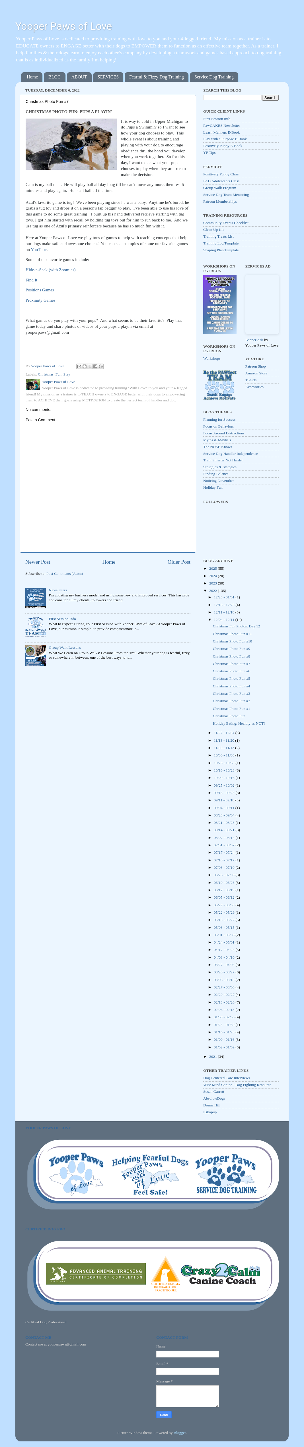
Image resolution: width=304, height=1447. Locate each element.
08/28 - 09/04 (224, 815)
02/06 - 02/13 (224, 1009)
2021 (213, 1056)
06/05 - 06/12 (224, 897)
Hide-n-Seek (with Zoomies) (51, 270)
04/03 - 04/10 (224, 957)
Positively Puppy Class (221, 174)
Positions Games (40, 290)
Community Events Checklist (225, 223)
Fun (58, 374)
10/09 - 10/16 (224, 778)
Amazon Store (256, 373)
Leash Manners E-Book (221, 132)
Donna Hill (211, 1105)
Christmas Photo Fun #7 (231, 664)
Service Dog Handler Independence (230, 453)
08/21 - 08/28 (224, 822)
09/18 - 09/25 (224, 793)
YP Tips (209, 152)
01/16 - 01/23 (224, 1032)
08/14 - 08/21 (224, 830)
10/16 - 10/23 (224, 770)
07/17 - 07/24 (224, 852)
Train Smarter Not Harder (223, 460)
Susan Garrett (213, 1091)
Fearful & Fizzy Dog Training (156, 76)
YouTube (39, 249)
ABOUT (79, 76)
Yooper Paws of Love (63, 26)
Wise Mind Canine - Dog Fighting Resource (237, 1085)
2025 (213, 568)
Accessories (254, 387)
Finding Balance (216, 474)
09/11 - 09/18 (224, 800)
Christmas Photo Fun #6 (231, 671)
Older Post (179, 562)
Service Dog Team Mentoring (226, 194)
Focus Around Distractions (224, 433)
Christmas (46, 374)
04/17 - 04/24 (224, 950)
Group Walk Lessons (65, 647)
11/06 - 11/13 (224, 748)
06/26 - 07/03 (224, 875)
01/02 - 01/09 (224, 1047)
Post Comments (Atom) (64, 573)
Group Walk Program (219, 188)
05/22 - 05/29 (224, 912)
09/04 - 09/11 (224, 808)
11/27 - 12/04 (224, 733)
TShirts (251, 380)
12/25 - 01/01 (224, 597)
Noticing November (218, 480)
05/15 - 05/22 (224, 920)
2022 (213, 590)
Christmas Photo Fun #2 (231, 701)
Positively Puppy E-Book (222, 146)
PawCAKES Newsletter (221, 125)
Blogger (180, 1433)
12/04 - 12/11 (224, 619)
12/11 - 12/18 (224, 612)
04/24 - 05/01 (224, 942)
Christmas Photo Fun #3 (231, 693)
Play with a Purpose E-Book (225, 139)
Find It (31, 280)
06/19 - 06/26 (224, 882)
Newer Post (37, 562)
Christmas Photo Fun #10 (232, 641)
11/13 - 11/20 (224, 740)
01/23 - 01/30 (224, 1025)
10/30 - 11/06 (224, 755)
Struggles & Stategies (220, 467)
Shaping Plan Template (221, 250)
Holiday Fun (213, 487)
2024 (213, 576)
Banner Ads (254, 340)
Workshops (211, 358)
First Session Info (62, 619)
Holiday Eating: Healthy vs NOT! (239, 723)
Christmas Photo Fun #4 (231, 686)
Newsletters (58, 590)
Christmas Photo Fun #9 (231, 648)
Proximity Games (40, 300)
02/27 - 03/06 (224, 987)
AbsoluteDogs (214, 1098)
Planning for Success (219, 419)
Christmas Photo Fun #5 (231, 678)
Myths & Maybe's (217, 440)
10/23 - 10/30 (224, 763)
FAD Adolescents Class (221, 181)
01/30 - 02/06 (224, 1017)
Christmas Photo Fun (229, 716)
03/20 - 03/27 (224, 972)
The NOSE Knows (217, 447)
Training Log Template (221, 243)
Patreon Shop (255, 366)
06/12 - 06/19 (224, 890)
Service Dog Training (214, 76)
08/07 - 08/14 (224, 838)
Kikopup (210, 1112)
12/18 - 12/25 (224, 605)
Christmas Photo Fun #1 (231, 708)
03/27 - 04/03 (224, 965)
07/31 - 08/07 (224, 845)
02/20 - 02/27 (224, 994)
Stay (66, 374)
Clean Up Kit (213, 229)
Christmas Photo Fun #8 (231, 656)
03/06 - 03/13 (224, 980)
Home (32, 76)
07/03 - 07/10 (224, 867)
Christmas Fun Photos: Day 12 (236, 626)
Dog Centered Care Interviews (226, 1078)
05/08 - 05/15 (224, 927)
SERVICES (108, 76)
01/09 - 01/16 (224, 1039)
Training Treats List (218, 236)
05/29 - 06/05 (224, 905)
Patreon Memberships (220, 201)
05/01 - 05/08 (224, 935)
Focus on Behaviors (218, 426)
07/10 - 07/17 (224, 860)
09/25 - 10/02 (224, 785)
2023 (213, 583)
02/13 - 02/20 (224, 1002)
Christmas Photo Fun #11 (232, 634)
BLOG (54, 76)
